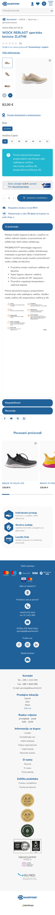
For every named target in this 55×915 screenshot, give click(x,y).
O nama (27, 768)
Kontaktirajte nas (27, 737)
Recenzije (10, 410)
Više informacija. (11, 52)
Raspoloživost (12, 402)
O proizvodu (11, 226)
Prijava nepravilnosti (27, 745)
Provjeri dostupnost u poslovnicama (24, 115)
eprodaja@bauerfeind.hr (27, 631)
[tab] (27, 227)
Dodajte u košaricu (37, 198)
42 (47, 141)
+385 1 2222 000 (30, 680)
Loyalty (27, 733)
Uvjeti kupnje (27, 749)
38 (19, 141)
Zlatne (7, 128)
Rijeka (27, 705)
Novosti (27, 764)
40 (33, 141)
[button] (10, 95)
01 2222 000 (29, 615)
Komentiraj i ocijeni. (38, 47)
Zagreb (27, 698)
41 (40, 141)
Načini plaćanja (27, 741)
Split (27, 701)
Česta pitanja (27, 772)
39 (26, 141)
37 (12, 141)
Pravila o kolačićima (27, 783)
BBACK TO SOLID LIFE (13, 483)
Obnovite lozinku (27, 753)
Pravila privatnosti (27, 787)
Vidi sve (27, 708)
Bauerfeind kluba (21, 186)
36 (5, 141)
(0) (20, 43)
